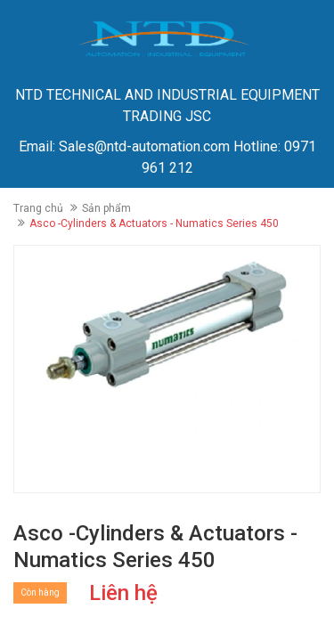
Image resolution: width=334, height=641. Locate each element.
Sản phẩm (106, 208)
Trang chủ (38, 208)
